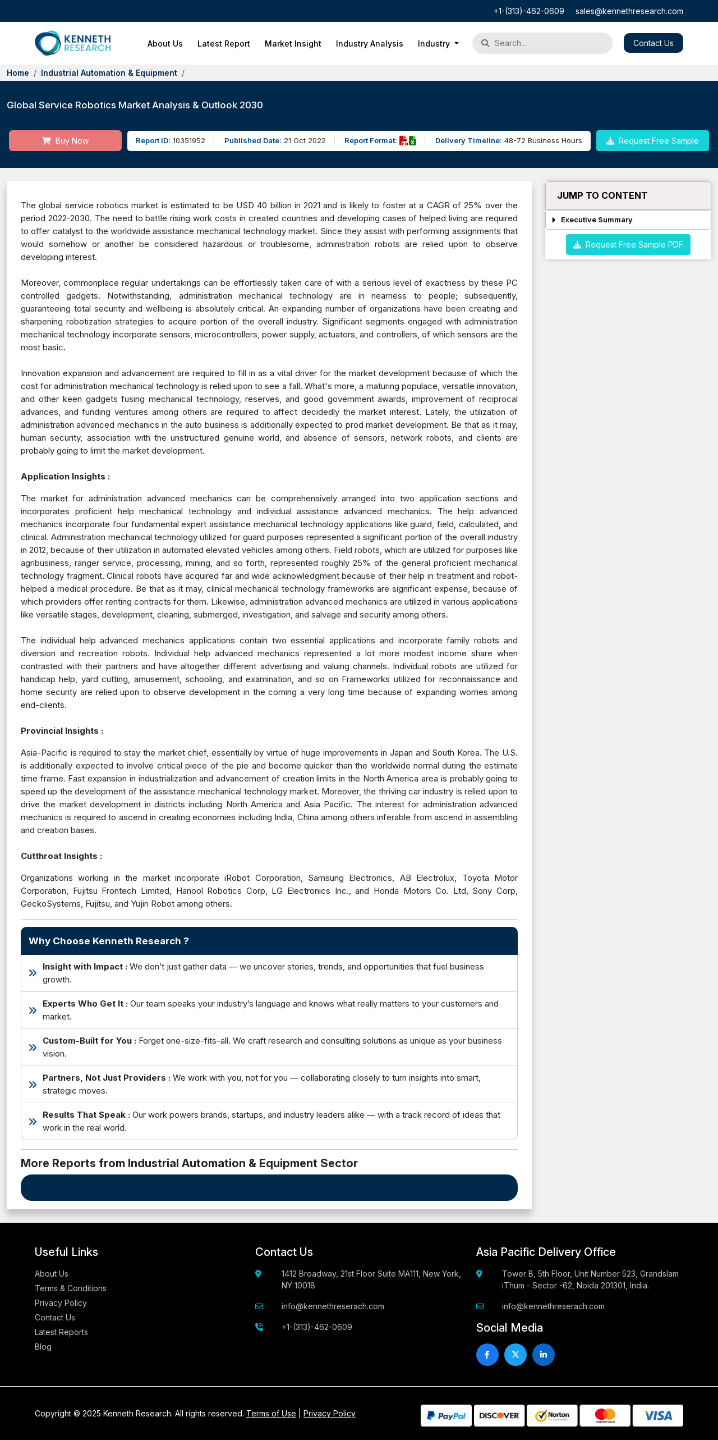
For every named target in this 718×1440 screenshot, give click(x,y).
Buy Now (65, 140)
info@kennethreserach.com (333, 1306)
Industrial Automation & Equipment (109, 72)
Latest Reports (61, 1332)
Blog (43, 1346)
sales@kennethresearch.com (629, 11)
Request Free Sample (652, 140)
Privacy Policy (61, 1303)
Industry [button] (435, 43)
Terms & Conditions (71, 1288)
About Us (165, 43)
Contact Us (653, 43)
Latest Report (223, 43)
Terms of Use (271, 1413)
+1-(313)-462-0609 (529, 11)
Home (18, 72)
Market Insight (293, 43)
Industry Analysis (369, 43)
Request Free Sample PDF (628, 244)
